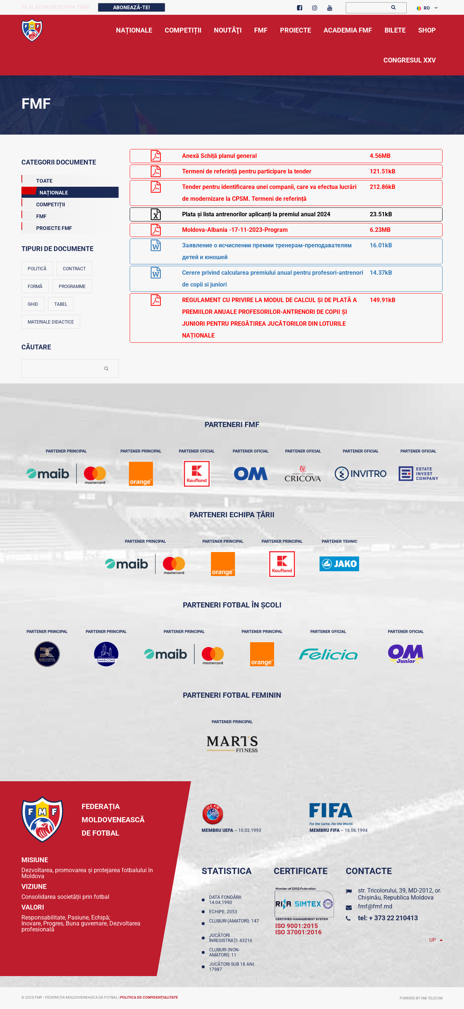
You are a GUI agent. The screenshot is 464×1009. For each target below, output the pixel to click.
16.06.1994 (356, 830)
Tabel (60, 304)
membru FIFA (325, 830)
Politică (37, 268)
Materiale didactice (51, 322)
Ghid (33, 304)
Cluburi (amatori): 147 (234, 923)
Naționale (44, 191)
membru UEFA (217, 830)
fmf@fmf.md (375, 906)
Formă (35, 286)
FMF (34, 214)
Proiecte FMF (46, 226)
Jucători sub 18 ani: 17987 (232, 967)
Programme (72, 286)
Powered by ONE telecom (421, 998)
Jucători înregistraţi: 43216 (232, 938)
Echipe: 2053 (224, 911)
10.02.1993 (249, 830)
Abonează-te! (131, 7)
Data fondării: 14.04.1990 (225, 900)
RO (423, 8)
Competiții (43, 203)
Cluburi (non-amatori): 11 (224, 952)
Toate (36, 179)
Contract (74, 268)
